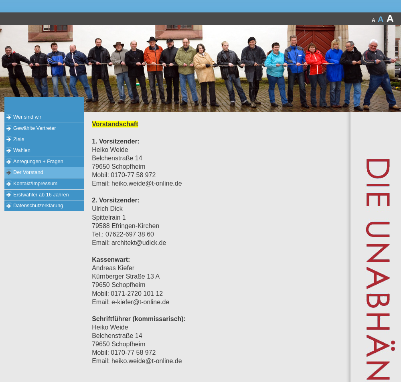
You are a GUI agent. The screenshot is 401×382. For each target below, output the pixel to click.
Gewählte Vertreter (34, 128)
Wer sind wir (27, 117)
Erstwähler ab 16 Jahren (41, 195)
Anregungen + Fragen (38, 161)
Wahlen (21, 150)
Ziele (18, 139)
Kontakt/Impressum (35, 183)
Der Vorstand (28, 172)
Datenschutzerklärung (38, 205)
